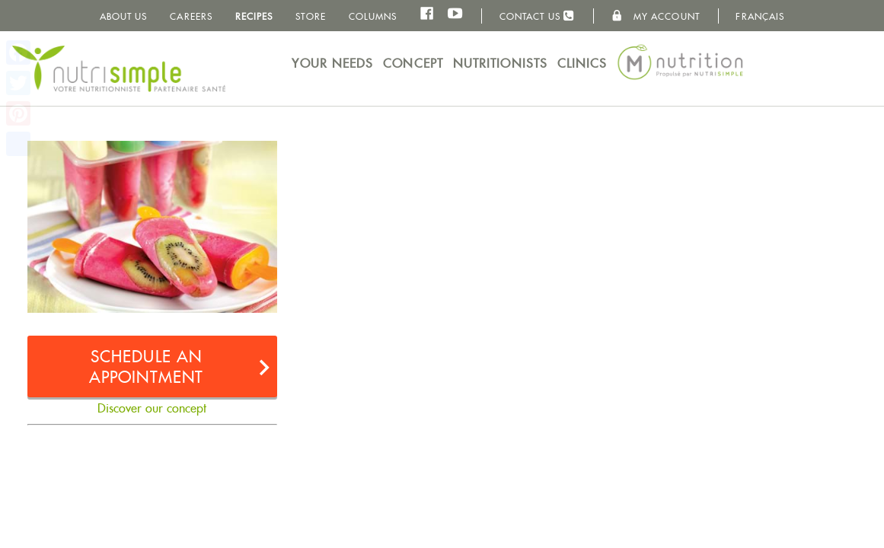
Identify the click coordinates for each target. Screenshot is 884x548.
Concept (413, 64)
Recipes (254, 16)
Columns (373, 16)
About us (124, 16)
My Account (655, 16)
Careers (191, 16)
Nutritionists (500, 64)
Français (760, 16)
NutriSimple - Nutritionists (118, 68)
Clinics (582, 64)
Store (310, 16)
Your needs (332, 64)
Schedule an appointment (146, 366)
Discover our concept (151, 408)
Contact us (537, 15)
